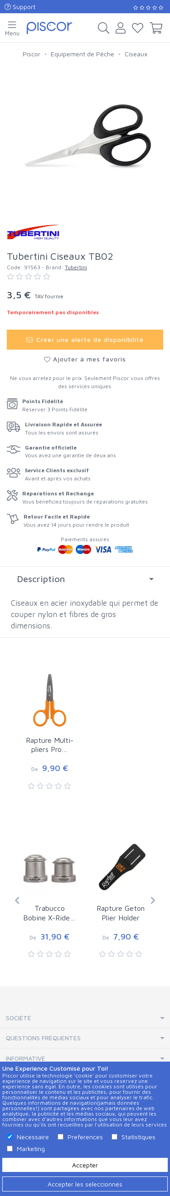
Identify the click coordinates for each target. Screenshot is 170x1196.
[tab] (85, 579)
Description (41, 578)
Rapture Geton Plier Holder (121, 913)
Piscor (31, 54)
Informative (25, 1058)
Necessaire (33, 1137)
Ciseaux (136, 54)
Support (20, 6)
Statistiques (138, 1137)
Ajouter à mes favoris (85, 359)
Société (18, 1018)
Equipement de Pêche (82, 54)
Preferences (85, 1137)
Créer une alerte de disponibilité (85, 339)
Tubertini (76, 267)
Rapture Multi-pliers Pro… (49, 745)
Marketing (31, 1148)
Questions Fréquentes (43, 1038)
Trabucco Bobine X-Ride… (49, 913)
